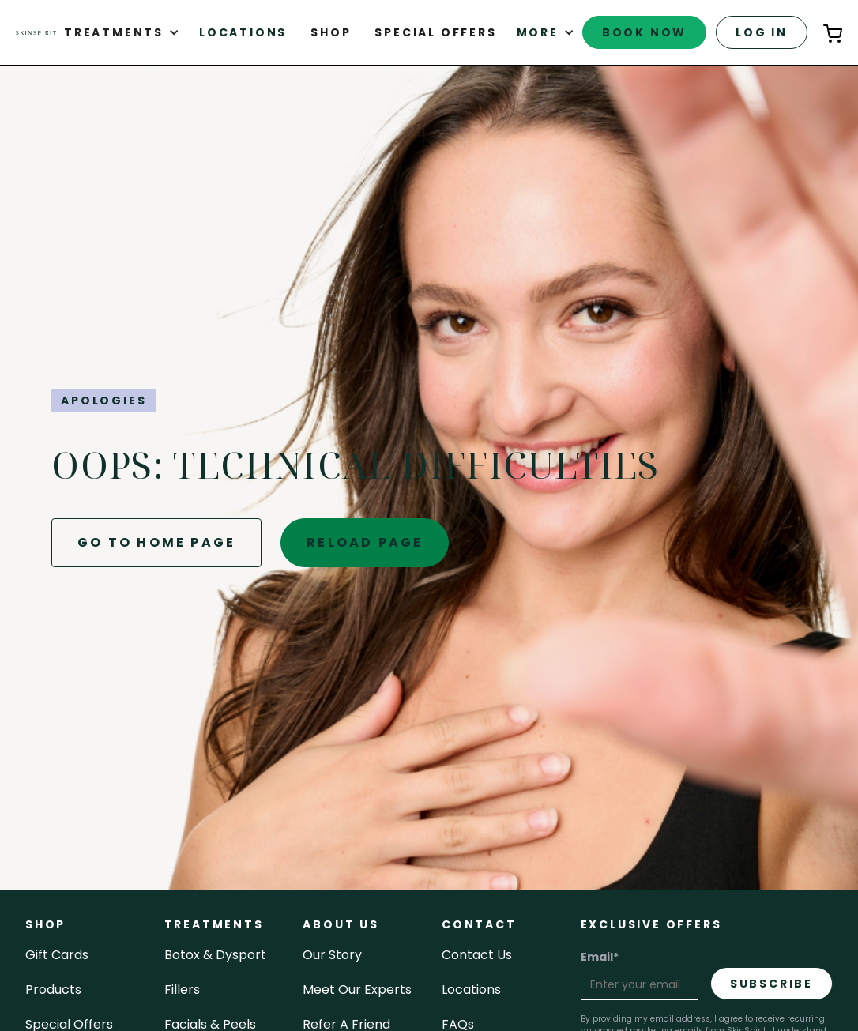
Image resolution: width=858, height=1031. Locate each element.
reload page (365, 542)
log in (762, 32)
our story (332, 955)
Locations (243, 32)
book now (644, 32)
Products (53, 989)
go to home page (156, 542)
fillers (182, 989)
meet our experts (357, 989)
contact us (477, 955)
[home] (36, 32)
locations (471, 989)
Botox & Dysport (215, 955)
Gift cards (56, 955)
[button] (121, 32)
